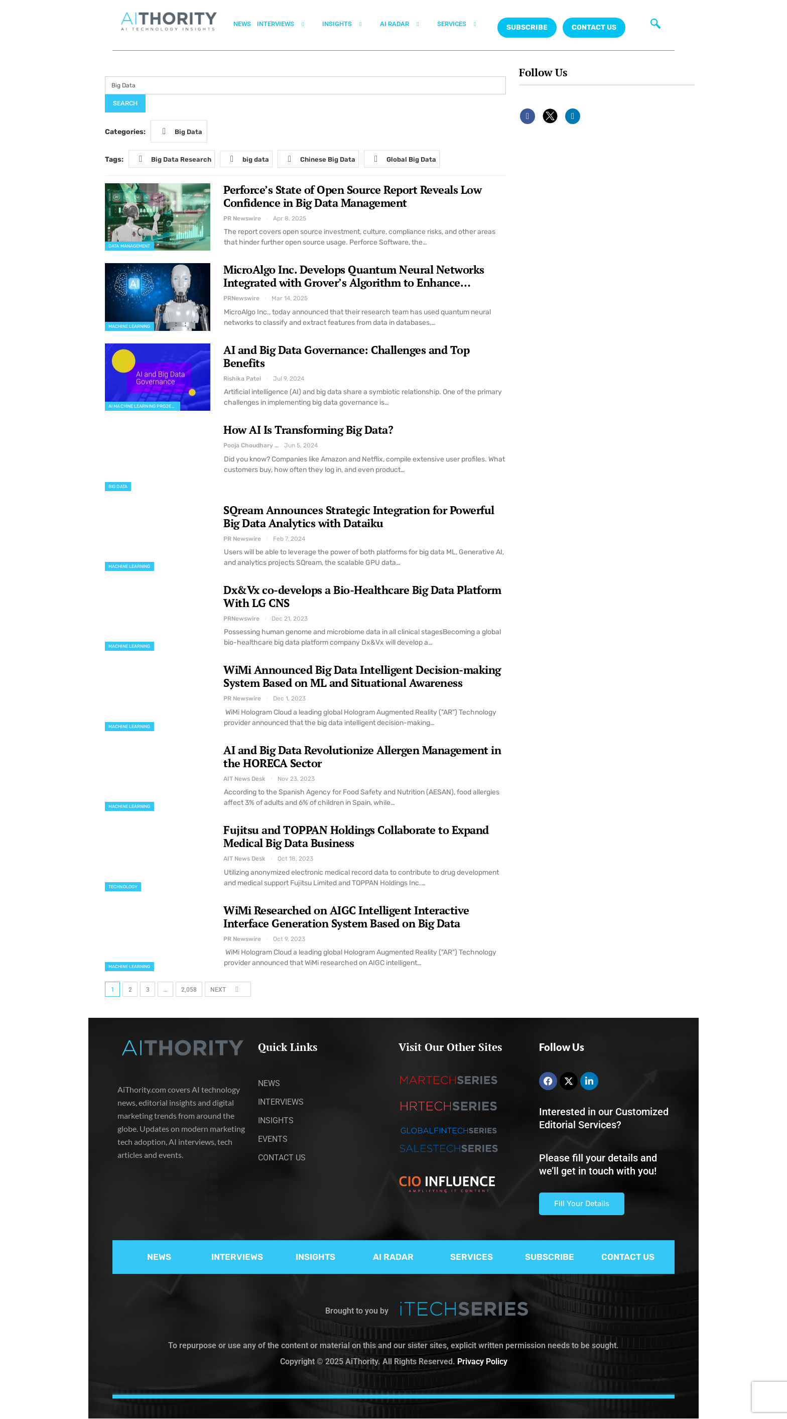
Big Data (179, 131)
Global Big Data (402, 158)
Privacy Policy (482, 1361)
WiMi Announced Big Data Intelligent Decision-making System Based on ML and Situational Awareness (362, 676)
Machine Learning (129, 326)
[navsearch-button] (653, 23)
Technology (123, 886)
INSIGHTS (348, 24)
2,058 (189, 989)
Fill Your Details (581, 1203)
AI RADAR (405, 24)
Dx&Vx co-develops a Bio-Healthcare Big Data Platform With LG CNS (362, 596)
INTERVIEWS (286, 24)
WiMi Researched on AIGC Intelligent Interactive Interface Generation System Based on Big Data (346, 916)
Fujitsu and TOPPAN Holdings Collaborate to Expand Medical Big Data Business (356, 836)
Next (227, 989)
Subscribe (527, 27)
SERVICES (462, 24)
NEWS (242, 24)
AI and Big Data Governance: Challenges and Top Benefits (346, 356)
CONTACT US (594, 27)
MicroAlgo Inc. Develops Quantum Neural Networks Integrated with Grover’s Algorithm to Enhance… (353, 276)
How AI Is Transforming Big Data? (308, 429)
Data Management (129, 246)
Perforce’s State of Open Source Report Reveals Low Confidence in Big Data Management (352, 196)
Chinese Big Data (318, 159)
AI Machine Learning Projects (144, 406)
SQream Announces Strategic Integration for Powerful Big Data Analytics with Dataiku (358, 516)
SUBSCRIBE (549, 1257)
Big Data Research (172, 159)
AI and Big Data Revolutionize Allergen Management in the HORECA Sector (362, 756)
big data (246, 159)
